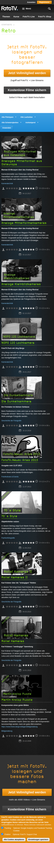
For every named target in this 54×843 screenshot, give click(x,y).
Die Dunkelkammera (16, 401)
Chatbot (7, 834)
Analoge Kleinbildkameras (21, 284)
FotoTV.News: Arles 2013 (19, 460)
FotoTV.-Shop (44, 16)
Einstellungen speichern (38, 840)
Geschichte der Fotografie (11, 421)
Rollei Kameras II (14, 577)
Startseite (6, 25)
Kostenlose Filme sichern (27, 90)
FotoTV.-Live (29, 16)
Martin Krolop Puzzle (17, 700)
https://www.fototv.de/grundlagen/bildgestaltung (19, 727)
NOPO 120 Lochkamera (17, 343)
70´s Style (9, 516)
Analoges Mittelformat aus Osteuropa (21, 162)
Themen (6, 16)
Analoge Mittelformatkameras (24, 223)
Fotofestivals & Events (10, 477)
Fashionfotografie (8, 538)
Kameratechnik (7, 184)
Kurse (16, 16)
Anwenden (6, 128)
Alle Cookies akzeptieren (14, 840)
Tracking (7, 828)
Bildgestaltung (6, 731)
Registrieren (44, 2)
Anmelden (31, 2)
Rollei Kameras (12, 641)
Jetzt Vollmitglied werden (27, 73)
